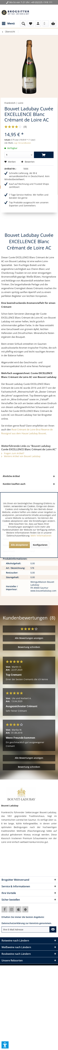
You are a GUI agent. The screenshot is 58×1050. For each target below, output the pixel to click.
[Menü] (8, 23)
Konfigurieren (40, 544)
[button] (5, 1044)
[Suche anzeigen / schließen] (23, 23)
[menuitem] (8, 23)
